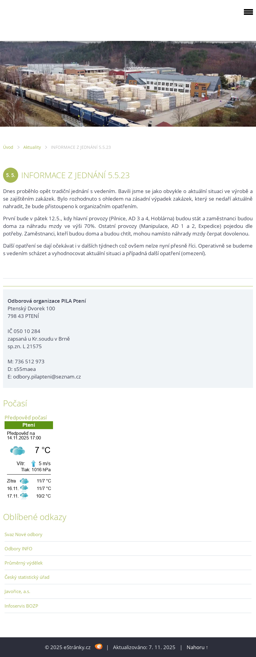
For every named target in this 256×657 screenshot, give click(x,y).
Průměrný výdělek (24, 563)
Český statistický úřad (27, 577)
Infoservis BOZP (21, 606)
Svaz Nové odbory (23, 534)
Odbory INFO (18, 548)
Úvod (8, 147)
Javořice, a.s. (17, 591)
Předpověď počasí (26, 417)
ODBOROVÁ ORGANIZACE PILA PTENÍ (41, 19)
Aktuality (32, 147)
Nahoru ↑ (197, 647)
